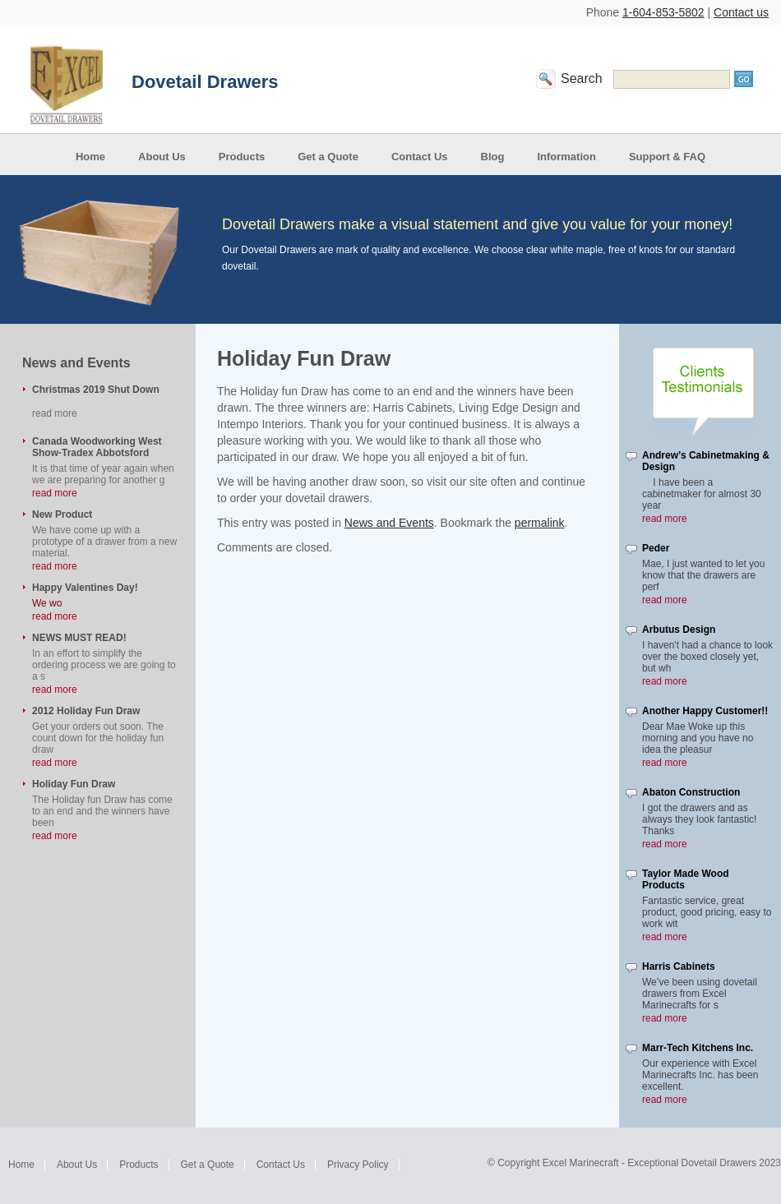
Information (566, 156)
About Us (162, 156)
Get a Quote (328, 156)
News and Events (389, 522)
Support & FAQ (667, 156)
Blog (493, 156)
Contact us (741, 12)
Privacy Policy (358, 1164)
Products (242, 156)
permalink (540, 522)
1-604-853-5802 (663, 12)
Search (582, 78)
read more (54, 493)
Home (90, 156)
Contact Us (419, 156)
